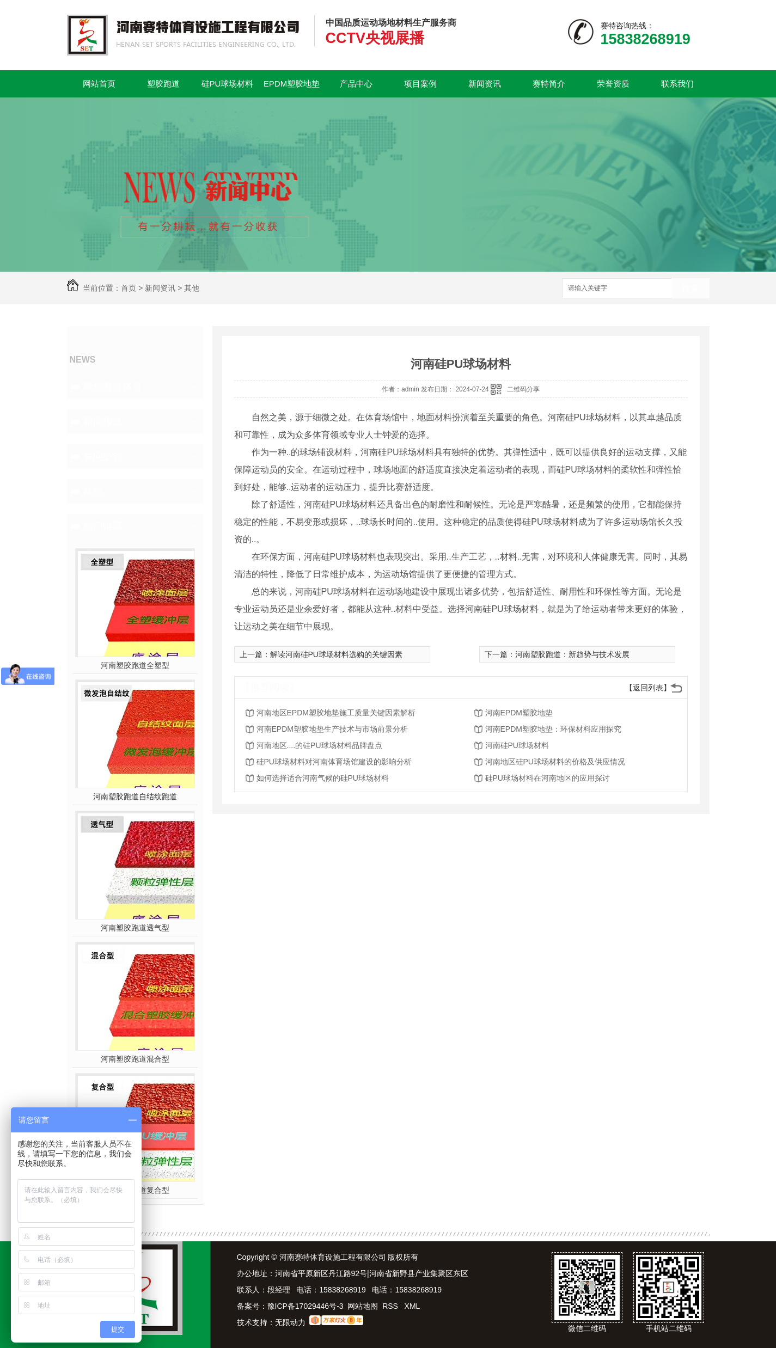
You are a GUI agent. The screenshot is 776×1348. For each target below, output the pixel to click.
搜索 (690, 288)
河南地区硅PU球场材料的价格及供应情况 (555, 761)
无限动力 (290, 1322)
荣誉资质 (613, 83)
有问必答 (103, 456)
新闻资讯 (484, 83)
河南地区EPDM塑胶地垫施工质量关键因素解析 (336, 712)
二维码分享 (523, 389)
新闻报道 (103, 421)
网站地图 (362, 1306)
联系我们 (677, 83)
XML (412, 1306)
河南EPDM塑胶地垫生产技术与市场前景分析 (332, 729)
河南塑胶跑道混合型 (135, 1059)
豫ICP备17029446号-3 (305, 1306)
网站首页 (99, 83)
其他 (191, 288)
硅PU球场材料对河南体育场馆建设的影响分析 (334, 761)
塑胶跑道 (163, 83)
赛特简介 (549, 83)
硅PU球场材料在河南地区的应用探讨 (547, 778)
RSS (391, 1306)
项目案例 (420, 83)
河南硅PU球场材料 (517, 745)
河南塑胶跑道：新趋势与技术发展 (572, 654)
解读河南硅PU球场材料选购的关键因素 (336, 654)
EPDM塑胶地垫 (292, 83)
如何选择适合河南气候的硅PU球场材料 (322, 778)
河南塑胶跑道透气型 (135, 927)
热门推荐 (103, 525)
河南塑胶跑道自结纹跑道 (135, 796)
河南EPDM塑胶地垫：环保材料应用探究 (553, 729)
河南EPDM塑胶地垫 (519, 712)
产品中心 (356, 83)
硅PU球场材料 (227, 83)
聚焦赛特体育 (112, 386)
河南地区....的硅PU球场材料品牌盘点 (319, 745)
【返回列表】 (648, 687)
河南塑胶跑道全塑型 (135, 665)
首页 (128, 288)
